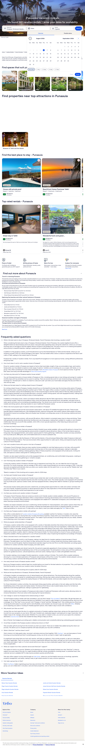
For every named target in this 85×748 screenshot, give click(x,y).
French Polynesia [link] (19, 52)
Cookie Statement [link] (34, 731)
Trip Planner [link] (11, 664)
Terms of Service (50, 744)
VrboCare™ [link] (60, 633)
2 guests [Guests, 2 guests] (57, 29)
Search (78, 28)
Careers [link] (32, 715)
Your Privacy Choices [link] (35, 733)
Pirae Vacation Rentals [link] (7, 695)
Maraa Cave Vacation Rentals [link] (50, 689)
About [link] (31, 712)
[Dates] (38, 28)
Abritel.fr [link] (60, 715)
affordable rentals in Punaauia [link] (50, 369)
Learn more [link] (68, 268)
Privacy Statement (38, 744)
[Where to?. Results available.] (14, 28)
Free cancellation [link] (55, 598)
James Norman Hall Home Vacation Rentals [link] (54, 686)
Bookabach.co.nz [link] (62, 720)
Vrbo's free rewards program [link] (38, 371)
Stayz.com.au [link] (61, 723)
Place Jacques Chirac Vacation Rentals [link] (53, 695)
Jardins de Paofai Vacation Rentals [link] (52, 683)
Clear (71, 74)
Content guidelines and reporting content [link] (39, 736)
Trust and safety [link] (6, 717)
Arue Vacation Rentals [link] (7, 692)
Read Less (4, 329)
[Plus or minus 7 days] (57, 69)
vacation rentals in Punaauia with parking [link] (33, 514)
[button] (50, 46)
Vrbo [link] (59, 712)
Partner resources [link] (7, 720)
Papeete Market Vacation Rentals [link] (51, 692)
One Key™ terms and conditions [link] (37, 723)
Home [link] (3, 52)
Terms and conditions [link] (35, 725)
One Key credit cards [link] (7, 725)
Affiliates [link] (32, 717)
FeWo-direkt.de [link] (61, 717)
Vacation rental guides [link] (8, 723)
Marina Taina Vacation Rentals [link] (9, 683)
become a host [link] (15, 616)
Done (77, 74)
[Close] (83, 744)
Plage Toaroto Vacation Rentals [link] (10, 686)
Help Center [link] (37, 656)
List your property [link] (7, 712)
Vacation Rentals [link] (10, 52)
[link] (38, 160)
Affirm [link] (72, 604)
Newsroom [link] (32, 720)
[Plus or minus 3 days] (50, 69)
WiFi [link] (64, 508)
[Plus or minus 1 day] (38, 69)
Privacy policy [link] (33, 728)
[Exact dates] (31, 69)
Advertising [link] (5, 731)
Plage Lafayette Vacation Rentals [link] (10, 689)
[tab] (40, 33)
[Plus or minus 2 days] (44, 69)
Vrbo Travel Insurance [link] (7, 728)
